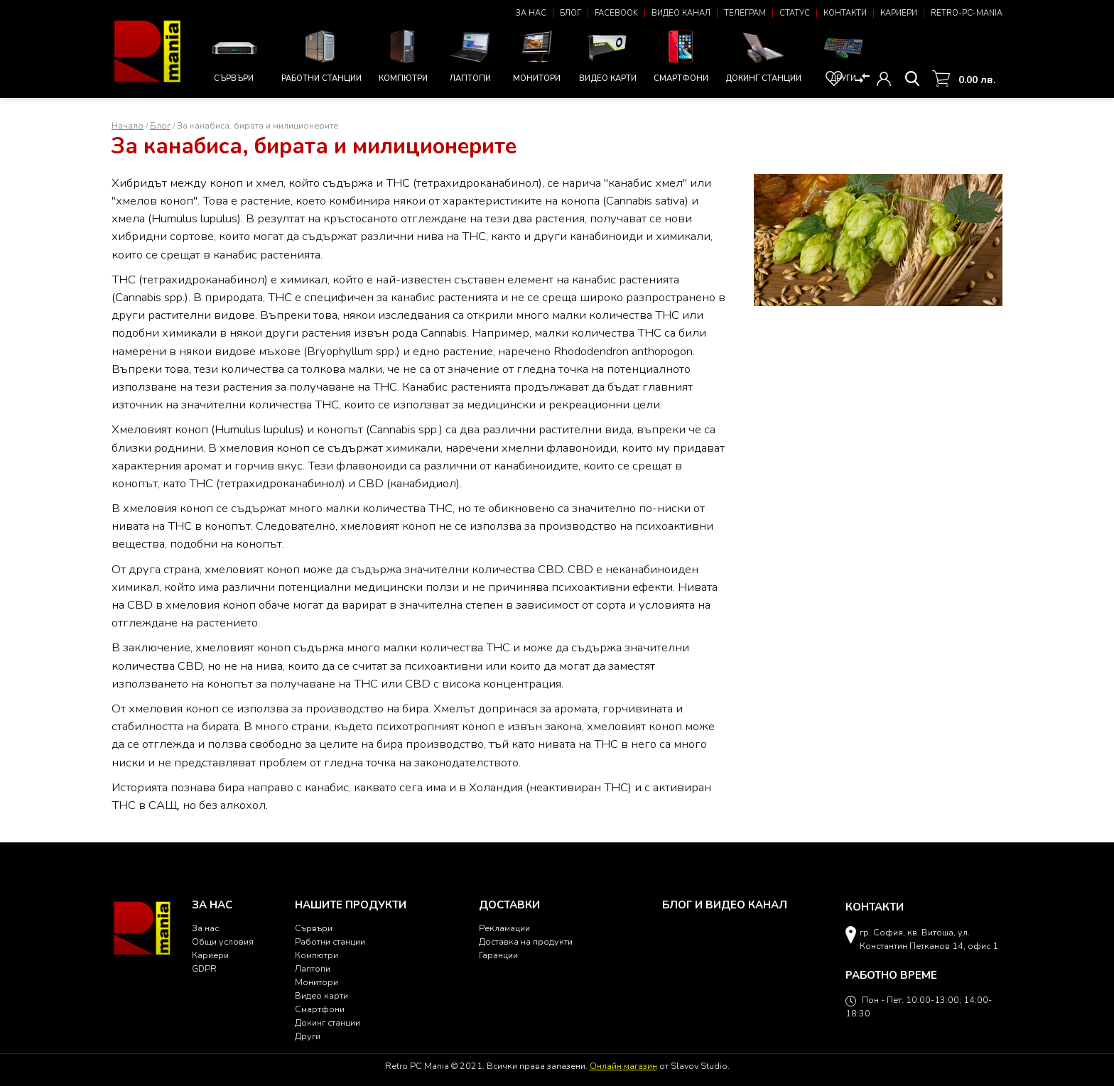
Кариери (898, 13)
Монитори (537, 54)
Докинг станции (763, 56)
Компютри (403, 54)
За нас (531, 13)
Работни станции (321, 54)
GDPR (204, 968)
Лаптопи (470, 54)
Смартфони (681, 54)
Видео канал (680, 13)
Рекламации (504, 928)
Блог (570, 13)
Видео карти (608, 54)
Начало (128, 125)
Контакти (845, 13)
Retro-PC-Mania (966, 13)
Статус (794, 13)
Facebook (616, 13)
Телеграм (745, 13)
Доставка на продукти (526, 941)
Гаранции (498, 955)
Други (843, 54)
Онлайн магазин (623, 1066)
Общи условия (223, 941)
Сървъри (234, 56)
